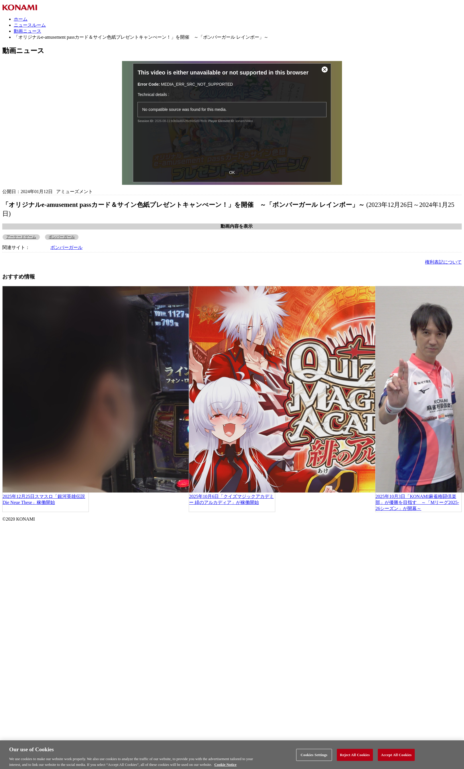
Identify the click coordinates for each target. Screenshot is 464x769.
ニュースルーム (30, 25)
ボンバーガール (62, 237)
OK (232, 172)
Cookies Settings (314, 757)
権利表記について (443, 262)
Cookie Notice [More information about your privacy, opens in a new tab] (225, 766)
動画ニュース (27, 31)
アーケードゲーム (21, 237)
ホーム (20, 19)
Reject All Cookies (355, 757)
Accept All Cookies (396, 757)
